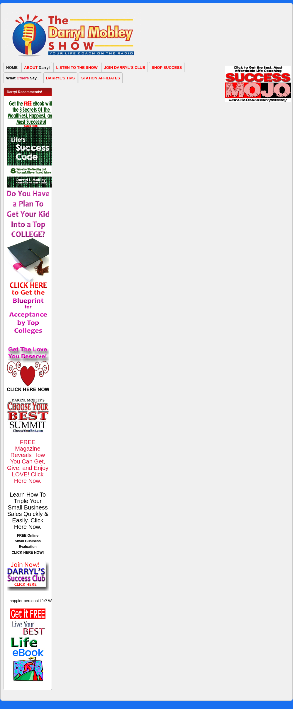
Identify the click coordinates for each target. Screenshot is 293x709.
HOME (12, 67)
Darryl (37, 67)
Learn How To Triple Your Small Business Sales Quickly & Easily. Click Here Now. (27, 510)
